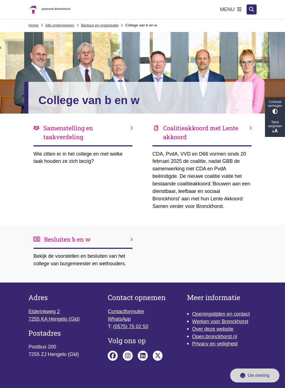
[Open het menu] (231, 9)
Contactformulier (126, 311)
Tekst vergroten (275, 127)
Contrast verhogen (275, 107)
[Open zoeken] (252, 9)
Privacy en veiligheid (214, 344)
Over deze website (212, 329)
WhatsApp (119, 319)
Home (33, 25)
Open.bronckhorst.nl (214, 336)
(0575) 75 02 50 (130, 326)
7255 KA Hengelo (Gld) (54, 319)
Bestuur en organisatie (99, 25)
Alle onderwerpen (59, 25)
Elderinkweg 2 (44, 311)
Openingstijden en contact (221, 314)
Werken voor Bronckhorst (220, 321)
